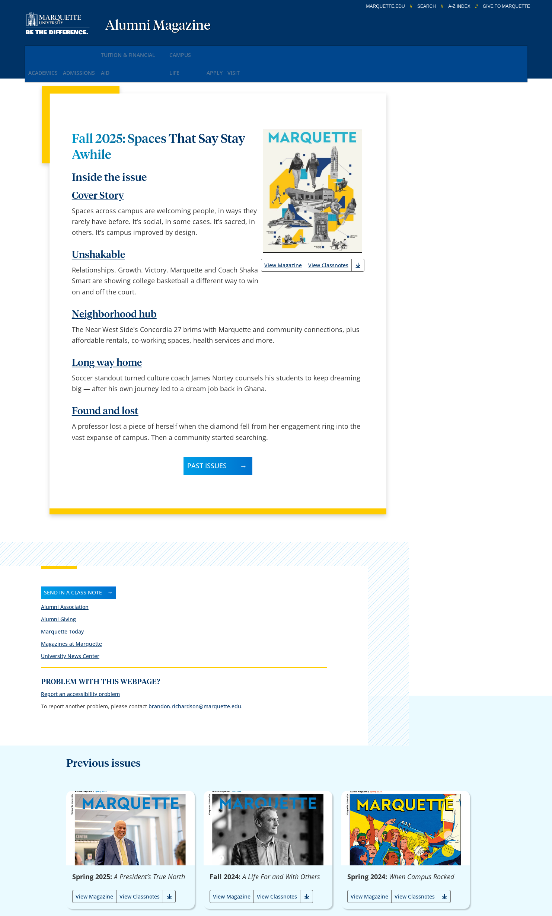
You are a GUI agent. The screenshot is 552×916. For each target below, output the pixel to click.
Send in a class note (431, 115)
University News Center (428, 179)
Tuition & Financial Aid (156, 51)
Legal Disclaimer (325, 871)
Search (426, 6)
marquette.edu (385, 6)
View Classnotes (328, 240)
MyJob (277, 827)
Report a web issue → (436, 825)
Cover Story (98, 171)
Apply (257, 51)
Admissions (93, 51)
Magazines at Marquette (429, 167)
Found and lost (105, 387)
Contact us (193, 807)
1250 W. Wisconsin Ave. (65, 778)
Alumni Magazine (157, 26)
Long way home (107, 338)
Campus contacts (204, 768)
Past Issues (207, 441)
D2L (274, 807)
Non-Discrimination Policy (400, 871)
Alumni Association (422, 130)
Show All (314, 697)
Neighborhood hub (114, 290)
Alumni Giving (416, 143)
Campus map (197, 787)
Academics (47, 51)
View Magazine (283, 240)
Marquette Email (293, 768)
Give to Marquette (506, 6)
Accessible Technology (489, 871)
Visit (285, 51)
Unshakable (98, 231)
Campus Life (218, 51)
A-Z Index (459, 6)
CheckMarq (285, 787)
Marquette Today (420, 155)
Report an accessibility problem (438, 227)
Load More (240, 697)
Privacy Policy (269, 871)
